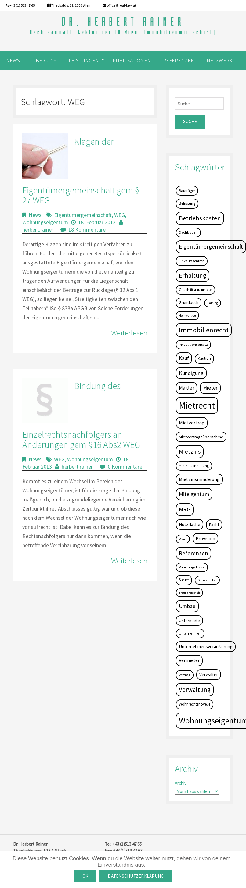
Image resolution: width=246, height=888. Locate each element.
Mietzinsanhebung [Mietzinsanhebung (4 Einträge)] (194, 465)
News (35, 214)
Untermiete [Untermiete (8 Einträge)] (189, 620)
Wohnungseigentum (45, 222)
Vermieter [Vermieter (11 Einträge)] (189, 660)
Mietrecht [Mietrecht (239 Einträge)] (197, 405)
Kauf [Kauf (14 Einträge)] (184, 358)
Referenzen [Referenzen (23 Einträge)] (193, 553)
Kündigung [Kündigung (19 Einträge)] (191, 373)
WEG (119, 214)
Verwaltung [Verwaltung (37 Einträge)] (195, 689)
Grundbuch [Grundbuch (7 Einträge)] (188, 302)
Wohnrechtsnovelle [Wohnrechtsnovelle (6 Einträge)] (194, 704)
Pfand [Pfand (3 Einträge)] (183, 539)
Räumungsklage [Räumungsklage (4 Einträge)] (192, 567)
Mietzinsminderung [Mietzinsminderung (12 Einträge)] (199, 479)
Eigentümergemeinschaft (83, 214)
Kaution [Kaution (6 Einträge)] (204, 358)
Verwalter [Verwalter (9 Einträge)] (208, 674)
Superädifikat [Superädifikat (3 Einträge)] (207, 580)
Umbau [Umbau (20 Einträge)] (187, 606)
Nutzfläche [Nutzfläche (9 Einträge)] (189, 524)
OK (85, 876)
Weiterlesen (129, 333)
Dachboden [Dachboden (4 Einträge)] (188, 232)
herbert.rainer (37, 229)
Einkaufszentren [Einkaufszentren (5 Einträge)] (191, 261)
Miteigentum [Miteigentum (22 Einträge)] (194, 493)
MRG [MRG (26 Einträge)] (184, 509)
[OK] (238, 869)
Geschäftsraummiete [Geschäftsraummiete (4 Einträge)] (195, 289)
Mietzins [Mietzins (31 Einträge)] (190, 451)
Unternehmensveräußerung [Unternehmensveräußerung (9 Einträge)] (206, 646)
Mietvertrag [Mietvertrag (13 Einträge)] (191, 422)
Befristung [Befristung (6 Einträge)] (187, 203)
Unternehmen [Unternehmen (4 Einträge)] (190, 633)
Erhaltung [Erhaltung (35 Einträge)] (192, 275)
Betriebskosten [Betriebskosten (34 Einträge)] (200, 218)
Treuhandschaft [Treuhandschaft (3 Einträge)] (189, 593)
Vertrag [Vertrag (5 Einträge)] (184, 675)
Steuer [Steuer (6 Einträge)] (184, 579)
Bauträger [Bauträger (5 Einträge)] (187, 190)
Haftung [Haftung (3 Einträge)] (212, 303)
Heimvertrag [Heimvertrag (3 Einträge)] (187, 315)
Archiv (180, 783)
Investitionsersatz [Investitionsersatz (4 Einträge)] (193, 344)
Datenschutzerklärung (136, 876)
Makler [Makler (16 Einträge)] (186, 387)
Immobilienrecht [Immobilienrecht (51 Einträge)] (204, 330)
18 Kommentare (87, 229)
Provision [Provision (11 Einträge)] (205, 538)
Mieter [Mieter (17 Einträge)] (210, 387)
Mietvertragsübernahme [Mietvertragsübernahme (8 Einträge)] (201, 437)
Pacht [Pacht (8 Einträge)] (214, 524)
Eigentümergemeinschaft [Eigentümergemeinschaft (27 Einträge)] (211, 246)
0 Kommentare (125, 466)
